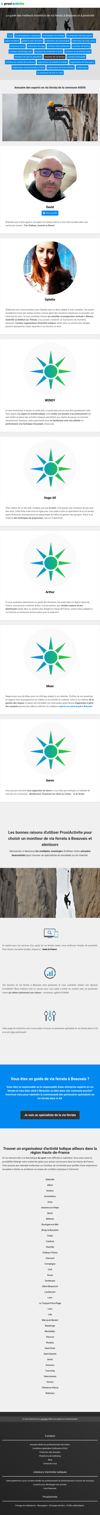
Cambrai (50, 1241)
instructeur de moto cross (83, 41)
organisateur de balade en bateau (52, 62)
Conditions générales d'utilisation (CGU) (49, 1448)
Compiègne (50, 1264)
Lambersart (50, 1292)
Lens (50, 1309)
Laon (50, 1297)
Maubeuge (50, 1326)
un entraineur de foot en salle (50, 73)
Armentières (50, 1196)
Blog (50, 1460)
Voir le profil (50, 213)
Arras (49, 1202)
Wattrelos (50, 1393)
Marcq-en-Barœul (50, 1320)
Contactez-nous (50, 1463)
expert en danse (12, 41)
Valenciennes (50, 1376)
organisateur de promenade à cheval (28, 67)
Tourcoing (50, 1371)
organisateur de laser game (82, 62)
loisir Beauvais (50, 1488)
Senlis (50, 1359)
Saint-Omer (50, 1348)
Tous (10, 35)
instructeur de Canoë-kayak (57, 41)
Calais (50, 1236)
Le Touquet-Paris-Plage (50, 1303)
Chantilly (50, 1247)
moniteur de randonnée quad (78, 51)
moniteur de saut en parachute (28, 57)
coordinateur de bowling (53, 35)
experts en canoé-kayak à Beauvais (75, 706)
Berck (50, 1213)
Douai (50, 1275)
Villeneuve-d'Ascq (50, 1387)
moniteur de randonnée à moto (48, 51)
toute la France (50, 949)
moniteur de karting (81, 46)
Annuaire (34, 1444)
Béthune (50, 1219)
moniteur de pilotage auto (20, 51)
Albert (50, 1185)
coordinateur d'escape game (79, 35)
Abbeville (50, 1179)
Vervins (50, 1382)
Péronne (50, 1337)
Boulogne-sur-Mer (50, 1224)
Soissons (50, 1365)
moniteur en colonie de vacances (20, 62)
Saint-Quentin (50, 1354)
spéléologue (82, 67)
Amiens (50, 1190)
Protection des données (50, 1452)
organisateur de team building (61, 67)
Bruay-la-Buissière (49, 1230)
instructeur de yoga (36, 46)
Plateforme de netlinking (50, 1456)
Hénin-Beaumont (50, 1286)
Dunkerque (50, 1281)
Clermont (50, 1258)
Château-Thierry (50, 1252)
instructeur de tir (17, 46)
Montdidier (50, 1331)
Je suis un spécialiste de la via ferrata (50, 1115)
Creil (50, 1269)
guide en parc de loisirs (32, 41)
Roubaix (50, 1342)
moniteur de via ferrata (55, 57)
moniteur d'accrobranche (59, 46)
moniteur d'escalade (76, 57)
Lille (50, 1314)
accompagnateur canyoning (27, 35)
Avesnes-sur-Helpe (50, 1207)
